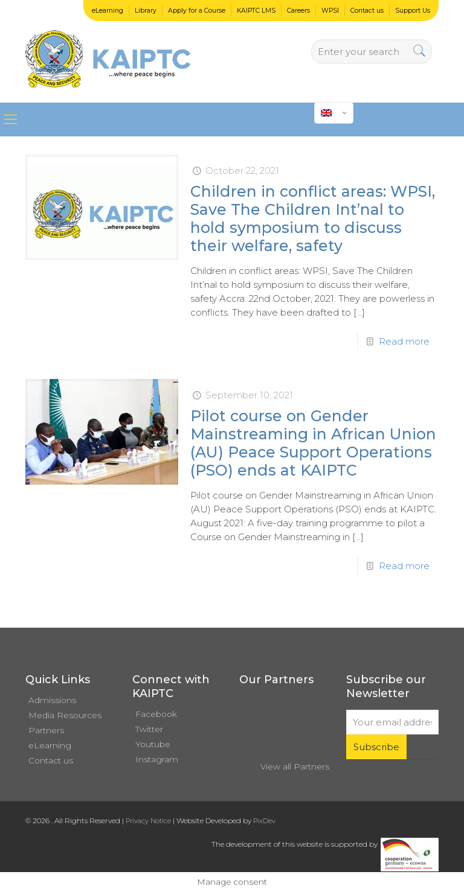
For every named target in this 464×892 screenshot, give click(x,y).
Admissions (52, 700)
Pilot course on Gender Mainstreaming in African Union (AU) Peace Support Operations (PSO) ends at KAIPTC (313, 443)
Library (145, 10)
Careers (298, 10)
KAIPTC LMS (256, 10)
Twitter (149, 729)
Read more (404, 341)
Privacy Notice (148, 821)
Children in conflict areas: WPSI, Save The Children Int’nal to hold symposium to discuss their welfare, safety (312, 218)
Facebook (156, 714)
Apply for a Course (196, 10)
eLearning (107, 10)
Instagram (156, 759)
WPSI (330, 10)
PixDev (264, 821)
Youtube (152, 744)
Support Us (412, 10)
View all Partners (294, 766)
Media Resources (65, 715)
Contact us (367, 10)
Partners (46, 730)
